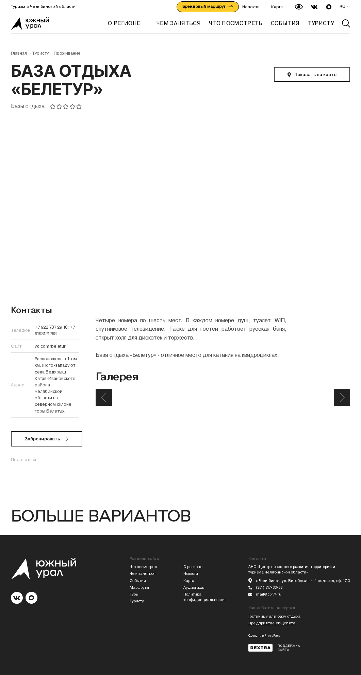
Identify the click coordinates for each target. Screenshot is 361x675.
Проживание (67, 53)
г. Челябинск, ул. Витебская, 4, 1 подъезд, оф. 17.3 (303, 581)
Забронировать (42, 438)
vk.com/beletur (50, 346)
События (138, 581)
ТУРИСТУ (321, 23)
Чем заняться (142, 573)
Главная (19, 53)
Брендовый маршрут (207, 6)
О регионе (124, 23)
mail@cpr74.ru (268, 594)
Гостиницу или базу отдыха (274, 616)
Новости (251, 6)
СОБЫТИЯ (285, 23)
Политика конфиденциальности (204, 597)
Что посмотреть (144, 567)
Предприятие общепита (271, 623)
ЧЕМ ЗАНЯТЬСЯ (179, 23)
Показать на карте (315, 74)
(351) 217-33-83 (269, 587)
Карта (277, 6)
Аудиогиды (193, 587)
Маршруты (139, 587)
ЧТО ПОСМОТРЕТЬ (235, 23)
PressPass (272, 635)
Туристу (40, 53)
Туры (134, 594)
